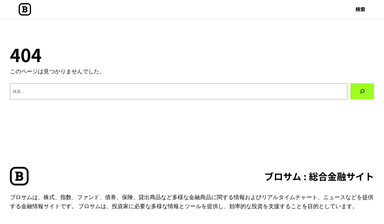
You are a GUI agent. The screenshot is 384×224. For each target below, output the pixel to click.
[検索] (362, 91)
